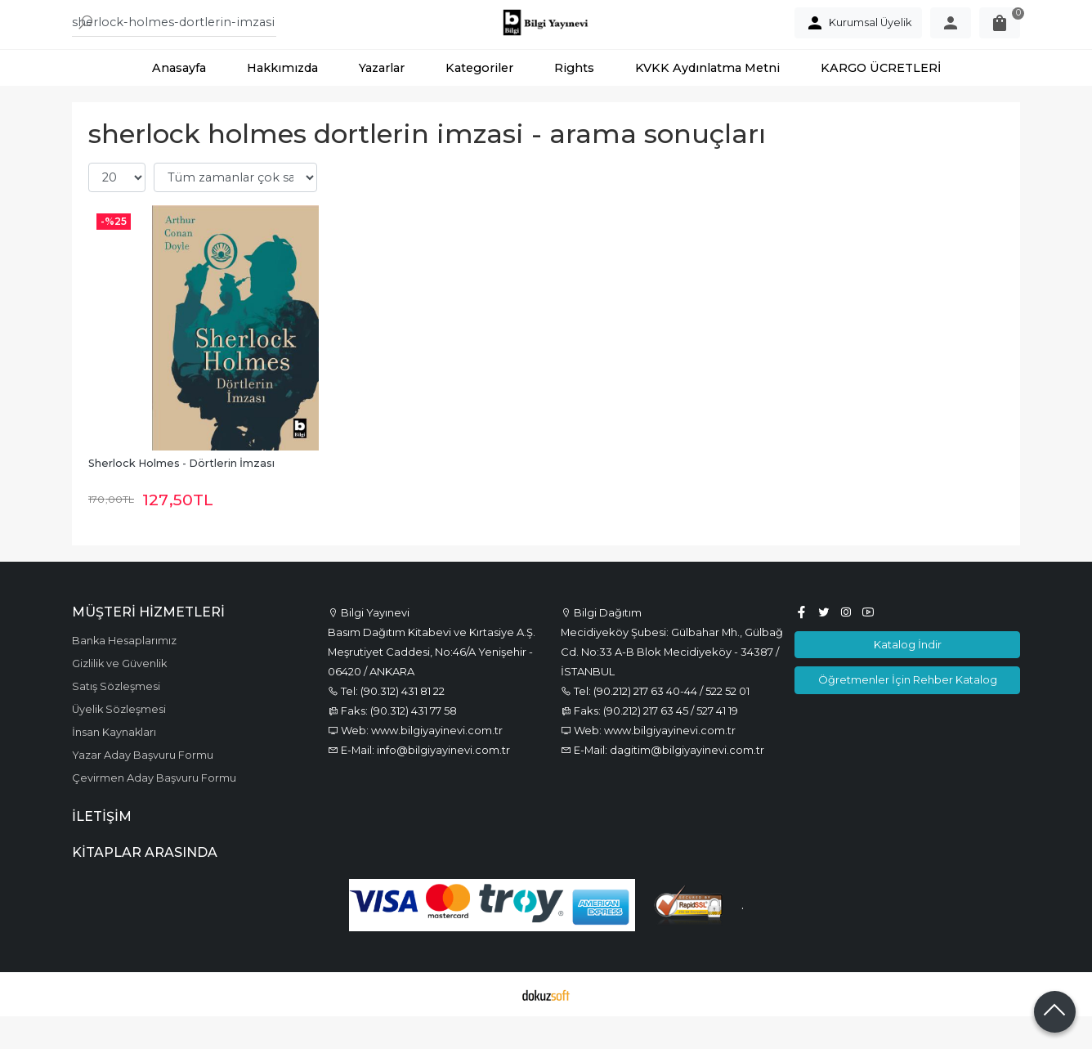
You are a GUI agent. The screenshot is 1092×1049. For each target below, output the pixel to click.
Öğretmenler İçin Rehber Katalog (907, 712)
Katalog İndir (908, 677)
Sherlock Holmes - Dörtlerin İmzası (181, 496)
